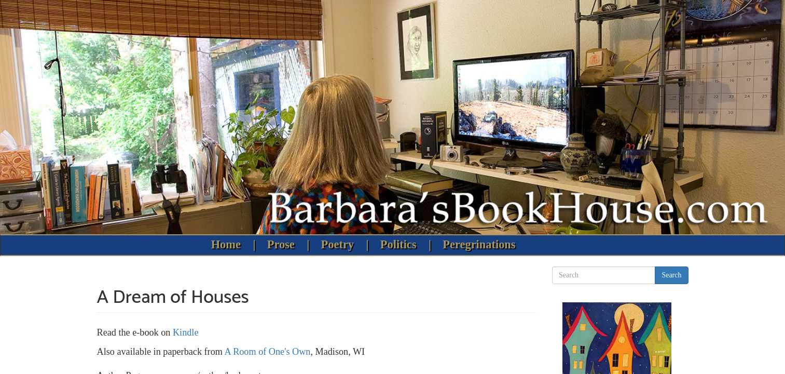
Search (671, 275)
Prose (281, 244)
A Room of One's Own (267, 351)
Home (226, 244)
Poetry (337, 244)
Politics (398, 244)
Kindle (186, 332)
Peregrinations (479, 244)
